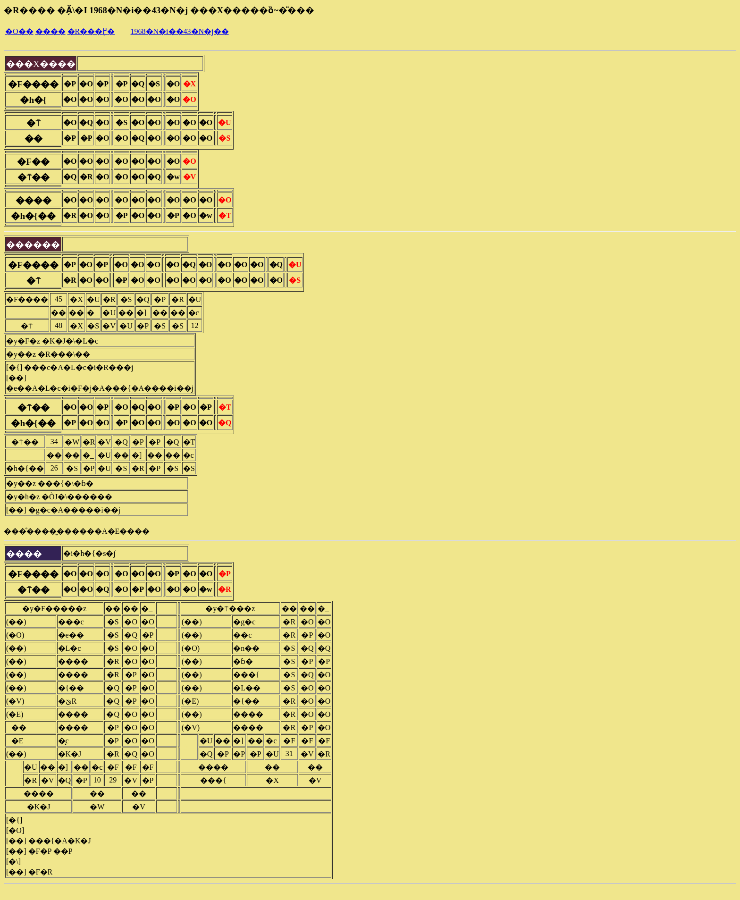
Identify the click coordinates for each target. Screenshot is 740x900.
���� (50, 31)
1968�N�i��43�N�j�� (180, 31)
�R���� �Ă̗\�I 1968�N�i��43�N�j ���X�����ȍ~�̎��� (159, 10)
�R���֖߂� (91, 31)
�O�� (19, 31)
